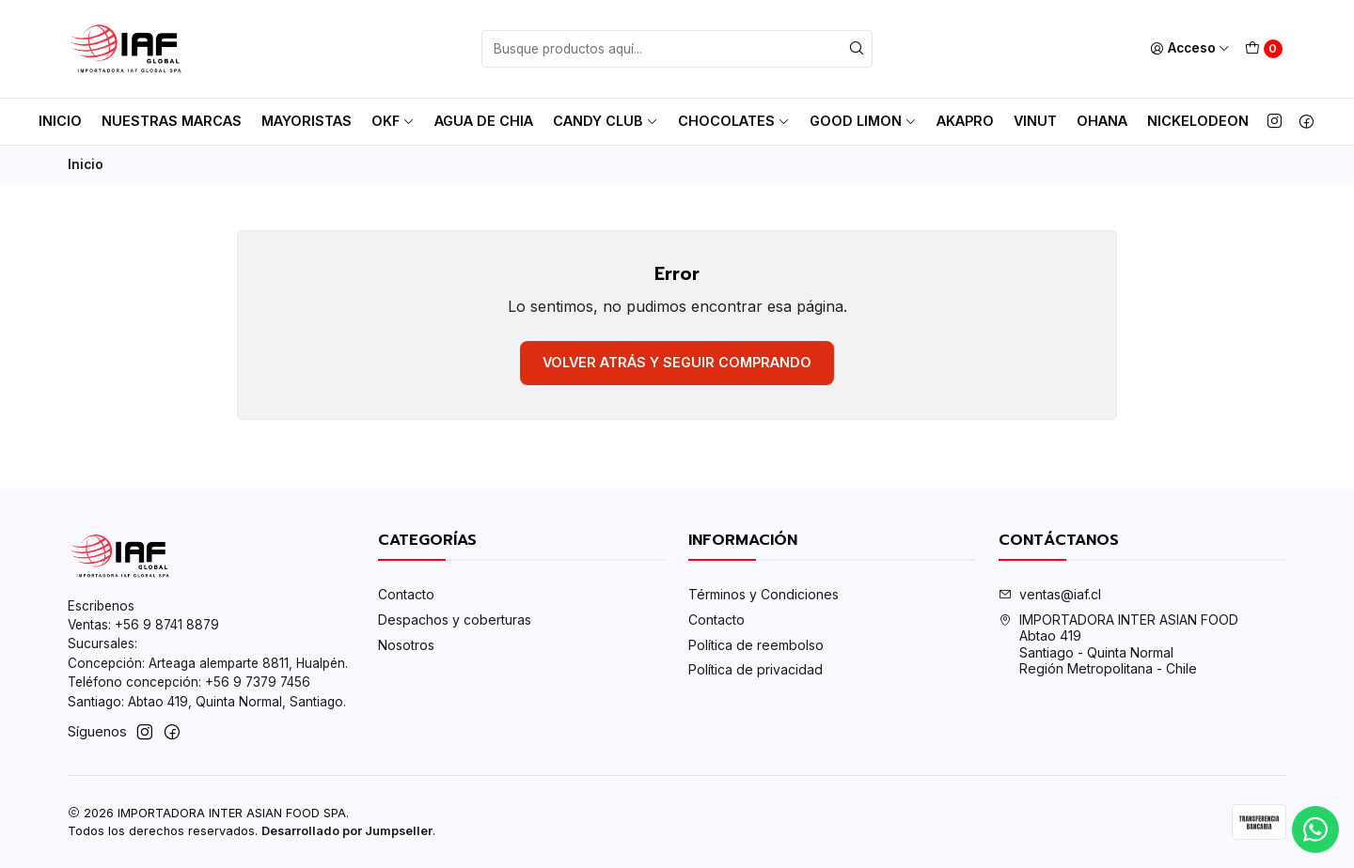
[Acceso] (1190, 49)
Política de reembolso (756, 645)
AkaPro (965, 121)
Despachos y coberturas (454, 620)
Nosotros (406, 645)
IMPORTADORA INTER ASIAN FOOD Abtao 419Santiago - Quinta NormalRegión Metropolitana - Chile (1118, 644)
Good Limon (863, 121)
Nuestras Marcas (172, 121)
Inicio (60, 121)
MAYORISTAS (306, 121)
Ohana (1102, 121)
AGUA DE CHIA (483, 121)
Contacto (406, 594)
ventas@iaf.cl (1050, 594)
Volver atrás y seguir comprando (677, 362)
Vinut (1035, 121)
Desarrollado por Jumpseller (347, 831)
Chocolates (734, 121)
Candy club (605, 121)
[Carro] (1263, 49)
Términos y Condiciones (763, 594)
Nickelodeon (1198, 121)
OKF (393, 121)
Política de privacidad (755, 669)
